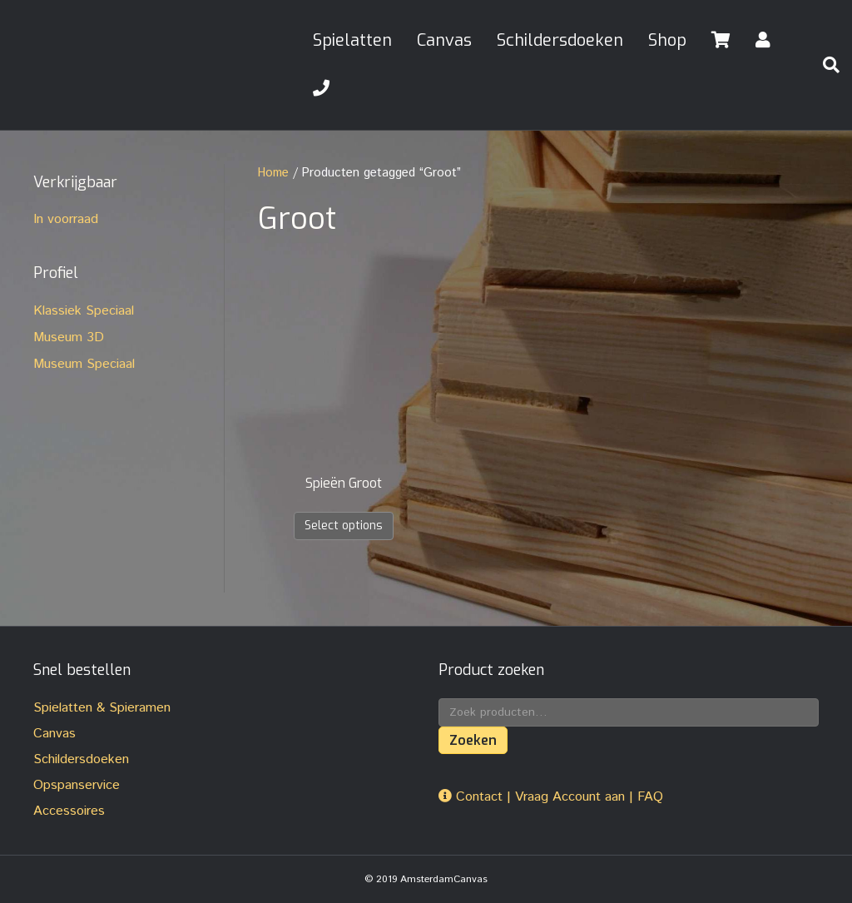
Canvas (444, 40)
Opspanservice (76, 785)
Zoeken (473, 740)
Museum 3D (68, 337)
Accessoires (69, 811)
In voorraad (65, 219)
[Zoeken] (825, 65)
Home (273, 172)
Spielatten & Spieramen (102, 707)
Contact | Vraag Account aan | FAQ (550, 796)
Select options (344, 525)
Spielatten (352, 40)
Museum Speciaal (84, 364)
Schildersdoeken (560, 40)
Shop (667, 40)
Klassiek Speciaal (83, 310)
